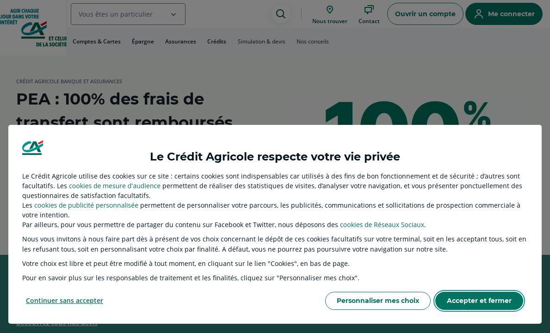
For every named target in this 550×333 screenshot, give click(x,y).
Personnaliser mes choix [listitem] (378, 300)
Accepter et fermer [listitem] (479, 300)
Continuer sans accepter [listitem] (64, 300)
